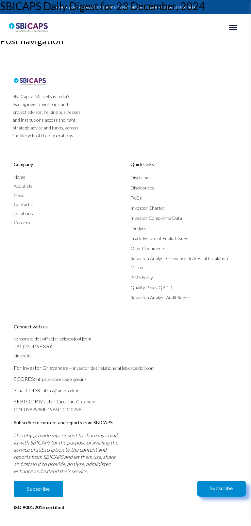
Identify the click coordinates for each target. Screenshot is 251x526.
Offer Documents (147, 248)
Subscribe (221, 488)
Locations (23, 213)
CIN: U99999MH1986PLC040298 (47, 409)
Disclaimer (140, 177)
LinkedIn (22, 355)
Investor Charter (147, 208)
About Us (23, 186)
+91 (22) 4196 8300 (34, 346)
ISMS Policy (141, 277)
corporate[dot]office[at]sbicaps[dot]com (52, 338)
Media (19, 195)
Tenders (138, 228)
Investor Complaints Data (156, 218)
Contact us (25, 204)
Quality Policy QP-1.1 (151, 287)
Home (19, 177)
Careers (22, 222)
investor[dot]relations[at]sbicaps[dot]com (114, 368)
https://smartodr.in (60, 390)
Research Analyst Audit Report (160, 297)
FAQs (136, 198)
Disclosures (142, 187)
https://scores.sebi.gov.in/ (61, 379)
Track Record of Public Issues (159, 238)
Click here (86, 401)
